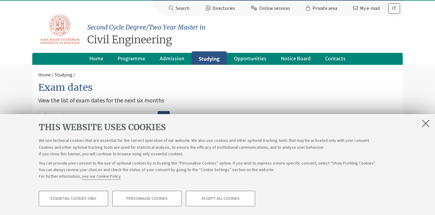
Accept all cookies (220, 199)
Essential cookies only (73, 199)
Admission (172, 59)
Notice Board (296, 59)
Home (96, 59)
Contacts (335, 59)
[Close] (426, 123)
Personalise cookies (147, 199)
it (394, 8)
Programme (131, 59)
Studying (209, 59)
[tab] (394, 8)
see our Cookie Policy (101, 177)
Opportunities (250, 59)
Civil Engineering (245, 34)
